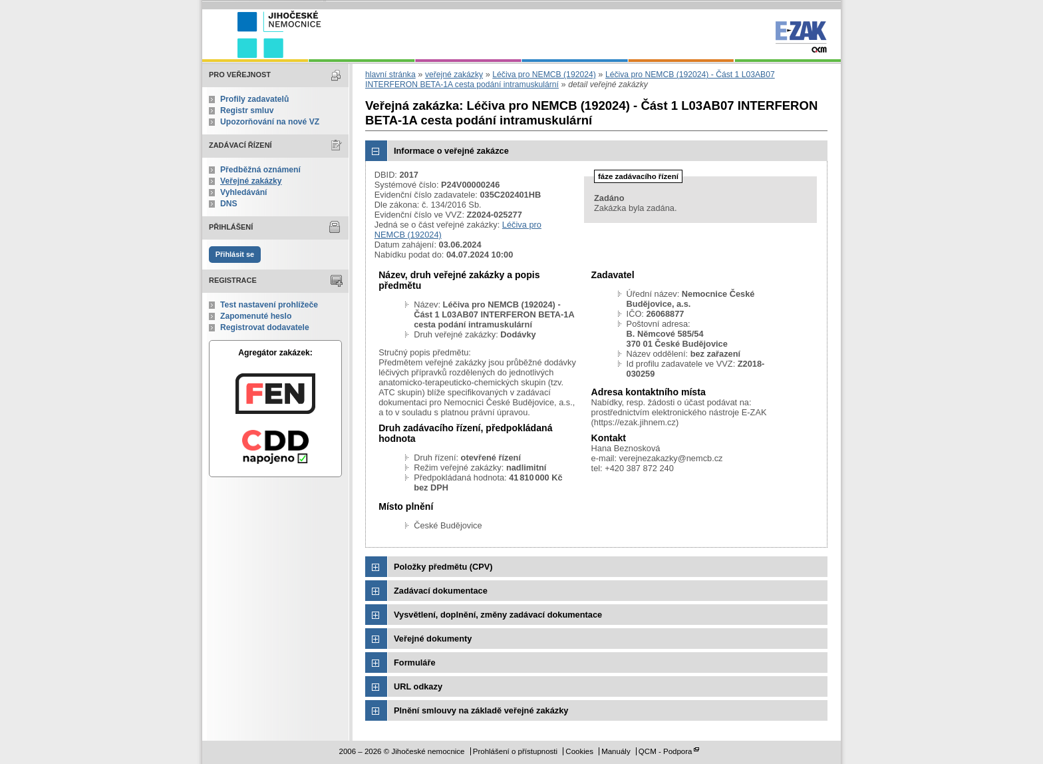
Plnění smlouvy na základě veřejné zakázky (481, 710)
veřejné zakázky (454, 74)
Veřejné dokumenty (433, 639)
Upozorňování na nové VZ (269, 121)
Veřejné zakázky (251, 181)
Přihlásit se (235, 254)
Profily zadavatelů (254, 99)
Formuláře (415, 663)
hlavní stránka (390, 74)
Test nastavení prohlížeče (269, 304)
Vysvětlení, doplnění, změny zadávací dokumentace (498, 615)
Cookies (579, 751)
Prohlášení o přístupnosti (515, 751)
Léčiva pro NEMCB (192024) (543, 74)
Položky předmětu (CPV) (443, 567)
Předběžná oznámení (260, 169)
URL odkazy (418, 686)
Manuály (616, 751)
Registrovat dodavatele (264, 327)
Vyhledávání (243, 192)
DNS (228, 203)
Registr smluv (246, 110)
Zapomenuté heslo (255, 316)
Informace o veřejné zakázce (451, 151)
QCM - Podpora (665, 751)
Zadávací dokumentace (441, 591)
